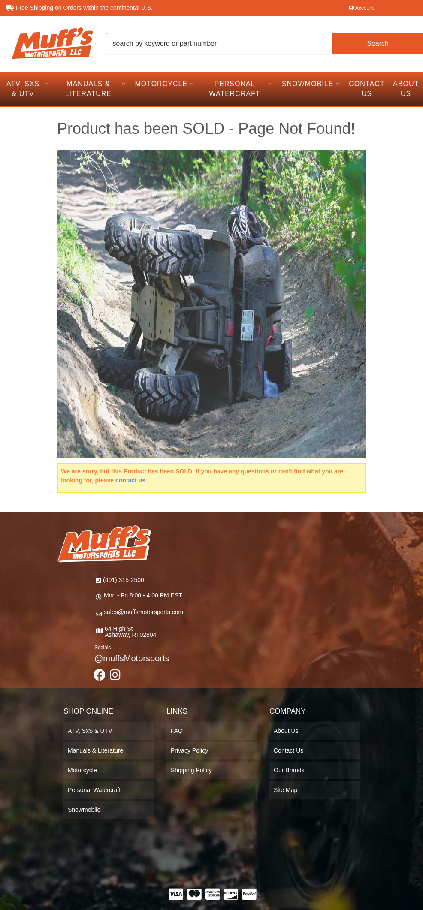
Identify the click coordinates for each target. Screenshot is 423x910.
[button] (264, 43)
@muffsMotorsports (131, 658)
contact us (130, 480)
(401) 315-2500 (123, 579)
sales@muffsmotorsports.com (143, 612)
